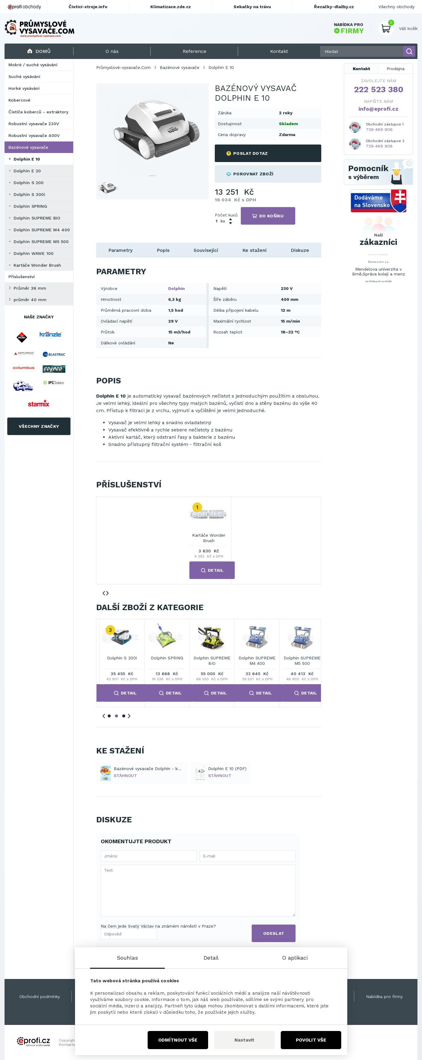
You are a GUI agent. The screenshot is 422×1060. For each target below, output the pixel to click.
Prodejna (395, 68)
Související (206, 250)
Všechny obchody (396, 6)
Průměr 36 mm (30, 288)
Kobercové (19, 100)
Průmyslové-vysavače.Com (123, 67)
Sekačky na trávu (252, 6)
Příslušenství (21, 276)
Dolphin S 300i (29, 194)
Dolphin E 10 (27, 159)
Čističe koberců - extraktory (38, 111)
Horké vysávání (24, 88)
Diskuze (300, 250)
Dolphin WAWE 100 (34, 253)
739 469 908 (379, 146)
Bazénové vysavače (28, 147)
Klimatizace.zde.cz (170, 6)
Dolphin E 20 (27, 170)
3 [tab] (123, 715)
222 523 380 (378, 89)
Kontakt (361, 68)
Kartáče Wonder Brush (37, 265)
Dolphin (176, 288)
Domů (39, 51)
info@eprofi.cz (378, 109)
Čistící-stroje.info (88, 6)
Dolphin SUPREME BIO (37, 218)
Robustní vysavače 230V (33, 123)
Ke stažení (254, 250)
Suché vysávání (24, 76)
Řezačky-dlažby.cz (334, 6)
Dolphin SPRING (30, 206)
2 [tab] (116, 715)
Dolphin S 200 (29, 182)
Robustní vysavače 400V (34, 135)
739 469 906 (379, 129)
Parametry (120, 250)
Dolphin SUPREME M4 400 (42, 229)
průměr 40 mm (30, 299)
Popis (163, 250)
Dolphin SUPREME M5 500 (41, 241)
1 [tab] (109, 715)
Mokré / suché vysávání (32, 64)
